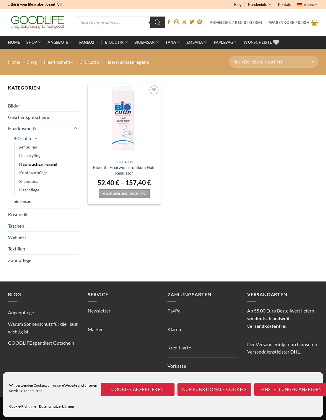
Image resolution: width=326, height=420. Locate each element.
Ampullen (28, 146)
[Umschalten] (75, 128)
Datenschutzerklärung (56, 406)
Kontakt (285, 4)
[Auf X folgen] (184, 22)
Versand (264, 344)
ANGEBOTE (60, 42)
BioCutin (116, 42)
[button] (293, 22)
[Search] (157, 22)
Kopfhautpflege (33, 172)
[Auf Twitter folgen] (192, 22)
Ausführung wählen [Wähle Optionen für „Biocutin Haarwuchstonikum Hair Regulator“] (124, 194)
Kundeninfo (259, 4)
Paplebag (225, 42)
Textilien (16, 248)
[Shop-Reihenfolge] (273, 62)
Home (14, 42)
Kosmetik (17, 214)
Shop (33, 42)
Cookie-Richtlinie (22, 406)
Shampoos (28, 181)
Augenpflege (21, 312)
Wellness (17, 237)
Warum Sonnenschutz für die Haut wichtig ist (43, 327)
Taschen (16, 226)
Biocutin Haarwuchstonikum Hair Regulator (124, 170)
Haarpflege (29, 189)
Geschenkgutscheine (29, 117)
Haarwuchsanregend (38, 164)
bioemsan (146, 42)
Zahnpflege (19, 260)
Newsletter (99, 310)
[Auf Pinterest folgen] (199, 22)
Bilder (14, 105)
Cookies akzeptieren (137, 389)
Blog (238, 4)
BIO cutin (89, 62)
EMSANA (197, 42)
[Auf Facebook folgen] (169, 22)
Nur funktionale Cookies (214, 389)
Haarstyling (29, 155)
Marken (96, 329)
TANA (172, 42)
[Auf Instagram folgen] (176, 22)
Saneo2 (88, 42)
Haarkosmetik (58, 62)
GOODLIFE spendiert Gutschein (41, 343)
